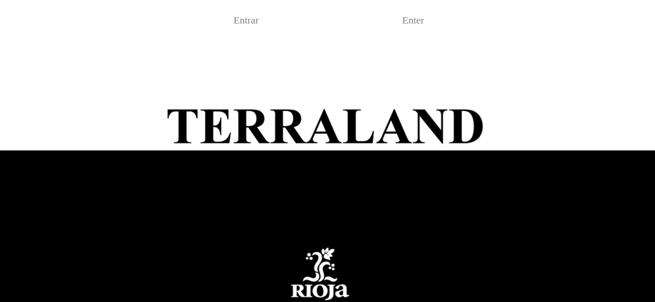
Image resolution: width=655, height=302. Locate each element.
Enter (413, 20)
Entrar (246, 20)
